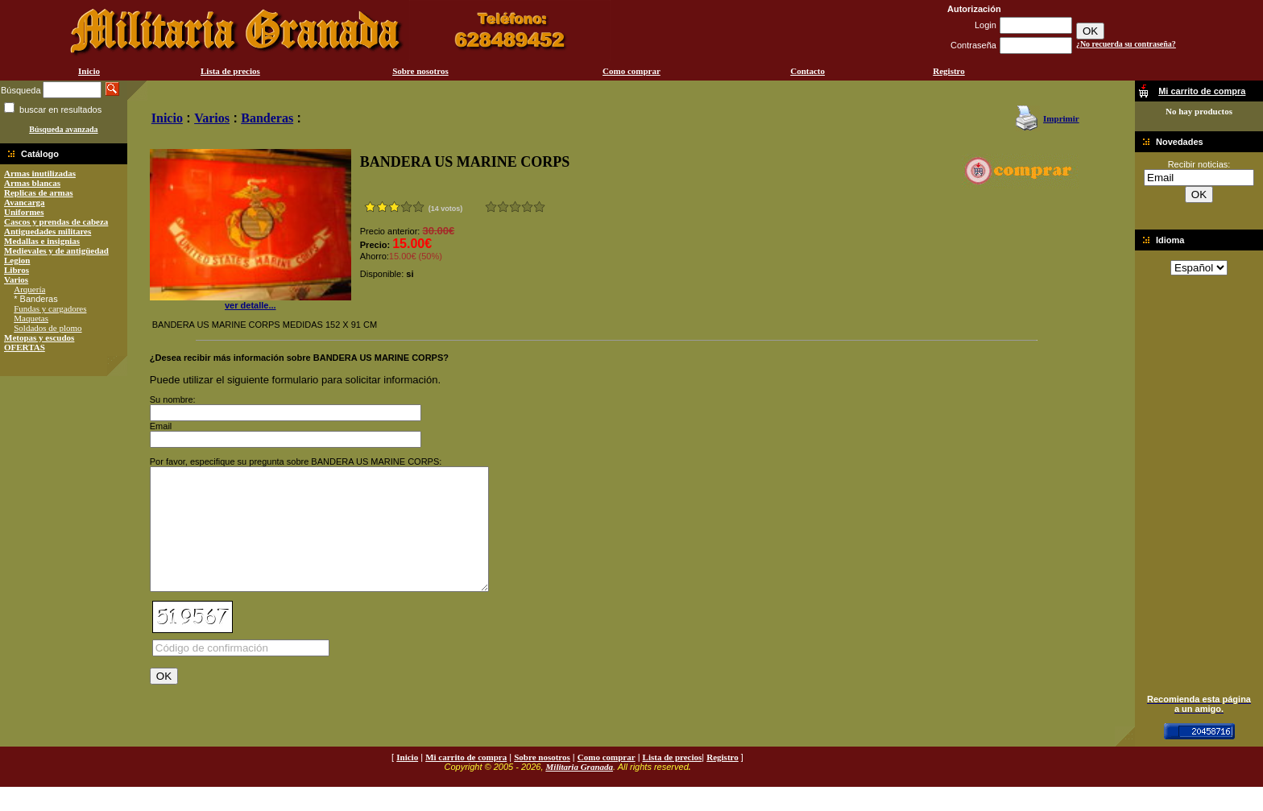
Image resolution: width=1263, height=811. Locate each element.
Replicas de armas (38, 192)
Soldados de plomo (47, 328)
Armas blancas (32, 183)
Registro (949, 71)
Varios (16, 279)
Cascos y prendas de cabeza (56, 221)
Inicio (89, 71)
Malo (503, 207)
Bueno (515, 207)
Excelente (539, 207)
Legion (17, 260)
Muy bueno (527, 207)
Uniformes (24, 212)
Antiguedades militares (47, 231)
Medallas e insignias (42, 241)
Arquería (29, 289)
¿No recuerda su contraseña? (1126, 43)
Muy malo (491, 207)
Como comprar (631, 71)
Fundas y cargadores (50, 308)
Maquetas (31, 318)
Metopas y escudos (39, 337)
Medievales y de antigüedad (56, 250)
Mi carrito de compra (466, 781)
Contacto (807, 71)
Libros (16, 270)
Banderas (267, 118)
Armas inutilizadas (40, 173)
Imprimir (1061, 118)
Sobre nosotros (420, 71)
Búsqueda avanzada (63, 129)
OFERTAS (24, 347)
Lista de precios (230, 71)
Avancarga (24, 202)
